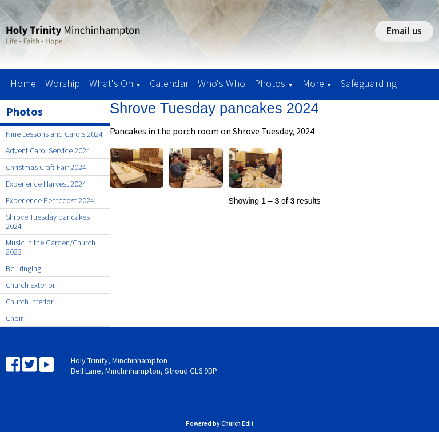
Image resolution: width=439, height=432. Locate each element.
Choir (14, 318)
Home (23, 83)
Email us (404, 30)
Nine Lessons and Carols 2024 (54, 134)
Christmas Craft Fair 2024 (46, 167)
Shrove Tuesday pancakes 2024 (48, 221)
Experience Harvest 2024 (46, 184)
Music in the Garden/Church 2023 (50, 247)
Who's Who (221, 83)
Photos (269, 83)
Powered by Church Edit (220, 423)
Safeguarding (369, 83)
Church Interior (29, 301)
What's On (111, 83)
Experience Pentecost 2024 (50, 200)
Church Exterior (30, 285)
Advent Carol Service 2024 (48, 150)
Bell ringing (23, 268)
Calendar (169, 83)
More (313, 83)
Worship (62, 83)
